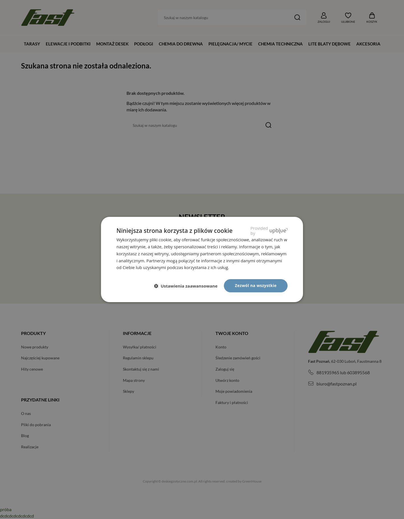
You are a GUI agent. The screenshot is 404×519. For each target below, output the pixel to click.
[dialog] (202, 259)
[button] (188, 286)
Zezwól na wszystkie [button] (256, 285)
